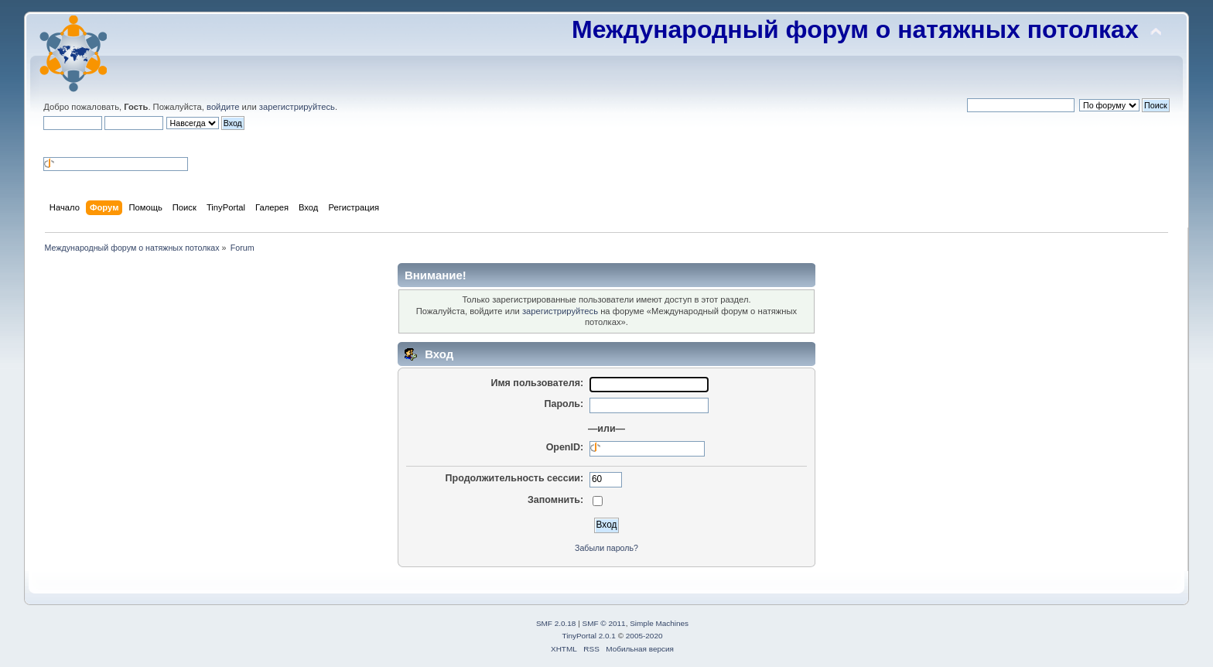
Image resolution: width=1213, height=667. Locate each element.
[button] (49, 142)
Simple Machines (659, 623)
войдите (223, 106)
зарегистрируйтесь (297, 106)
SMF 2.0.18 (556, 623)
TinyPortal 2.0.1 (588, 635)
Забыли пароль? (606, 547)
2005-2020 (644, 635)
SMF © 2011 (604, 623)
